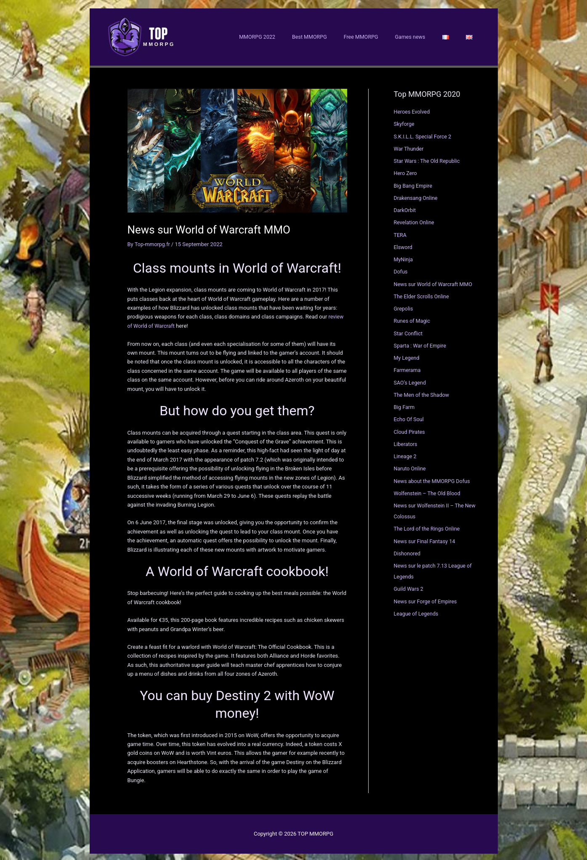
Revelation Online (415, 220)
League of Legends (417, 611)
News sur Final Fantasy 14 (426, 539)
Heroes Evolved (412, 109)
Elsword (403, 245)
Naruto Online (410, 466)
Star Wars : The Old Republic (428, 159)
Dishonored (408, 551)
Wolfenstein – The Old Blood (428, 491)
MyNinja (404, 257)
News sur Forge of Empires (427, 599)
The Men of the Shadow (423, 393)
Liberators (406, 442)
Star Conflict (409, 331)
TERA (400, 233)
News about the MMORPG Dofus (433, 479)
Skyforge (404, 122)
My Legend (407, 356)
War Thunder (409, 146)
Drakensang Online (416, 196)
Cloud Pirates (410, 430)
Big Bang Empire (414, 183)
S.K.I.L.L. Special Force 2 (424, 134)
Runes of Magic (413, 319)
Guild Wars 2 (409, 587)
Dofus (401, 269)
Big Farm (405, 405)
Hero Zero (406, 171)
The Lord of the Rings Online (428, 526)
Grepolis (404, 306)
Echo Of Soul (409, 417)
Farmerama (408, 368)
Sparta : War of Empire (421, 343)
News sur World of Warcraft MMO (434, 282)
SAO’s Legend (411, 380)
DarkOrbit (405, 208)
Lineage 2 (405, 454)
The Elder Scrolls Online (422, 294)
